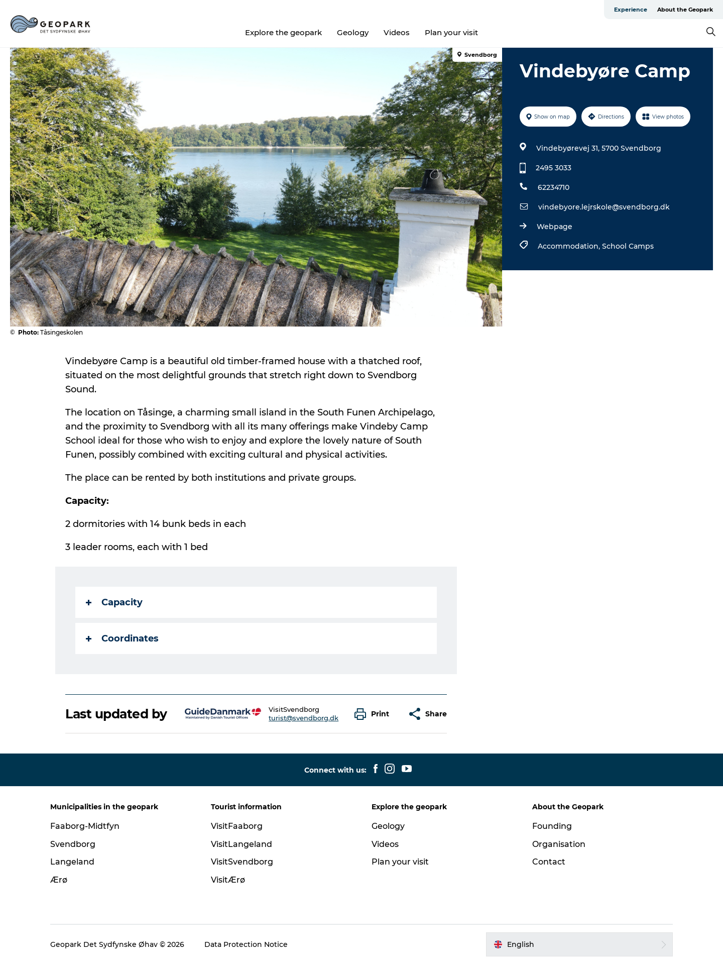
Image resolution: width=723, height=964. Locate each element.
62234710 (553, 187)
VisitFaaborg (237, 826)
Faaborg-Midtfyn (84, 826)
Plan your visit (451, 32)
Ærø (58, 880)
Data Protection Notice (246, 944)
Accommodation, (570, 246)
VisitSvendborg (242, 862)
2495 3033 (553, 167)
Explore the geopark (283, 32)
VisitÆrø (228, 880)
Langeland (72, 862)
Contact (548, 862)
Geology (353, 32)
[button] (374, 714)
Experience (630, 9)
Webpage (554, 226)
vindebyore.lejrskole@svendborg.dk (604, 206)
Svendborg (72, 844)
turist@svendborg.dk (303, 718)
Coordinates (122, 638)
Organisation (558, 844)
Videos (397, 32)
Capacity (114, 602)
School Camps (628, 246)
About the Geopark (685, 9)
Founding (552, 826)
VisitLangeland (241, 844)
